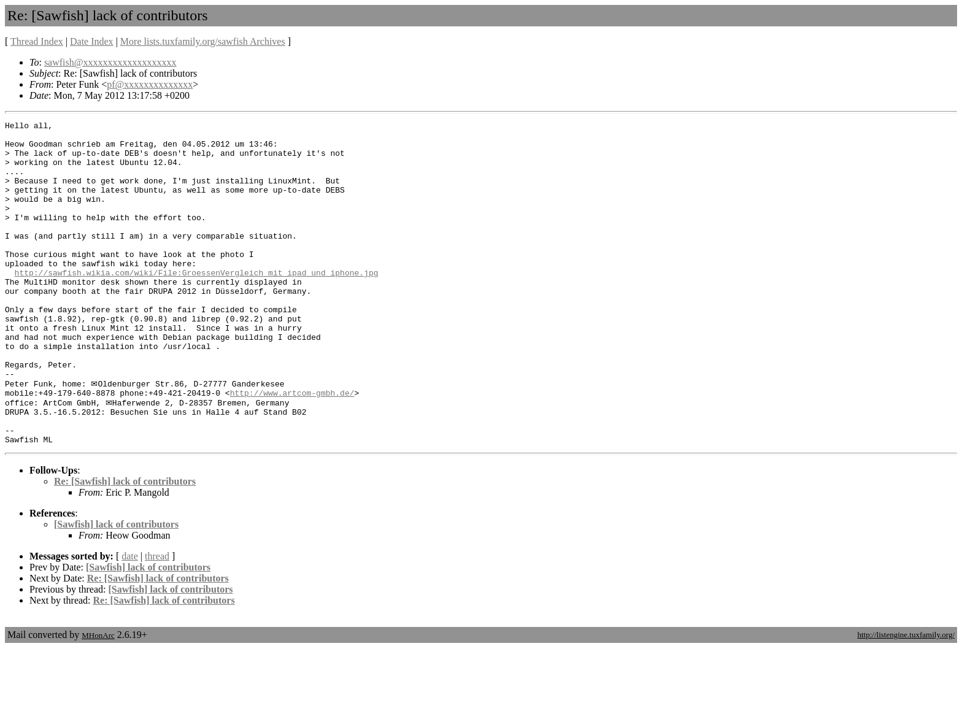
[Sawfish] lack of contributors (116, 587)
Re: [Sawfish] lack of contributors (125, 544)
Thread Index (36, 41)
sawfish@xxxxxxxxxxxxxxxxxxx (110, 62)
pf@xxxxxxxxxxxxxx (150, 84)
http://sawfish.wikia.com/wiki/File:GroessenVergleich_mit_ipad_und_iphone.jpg (197, 303)
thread (157, 619)
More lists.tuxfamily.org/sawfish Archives (202, 41)
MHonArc (98, 698)
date (129, 619)
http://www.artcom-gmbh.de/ (292, 447)
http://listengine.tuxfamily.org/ (906, 697)
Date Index (92, 41)
